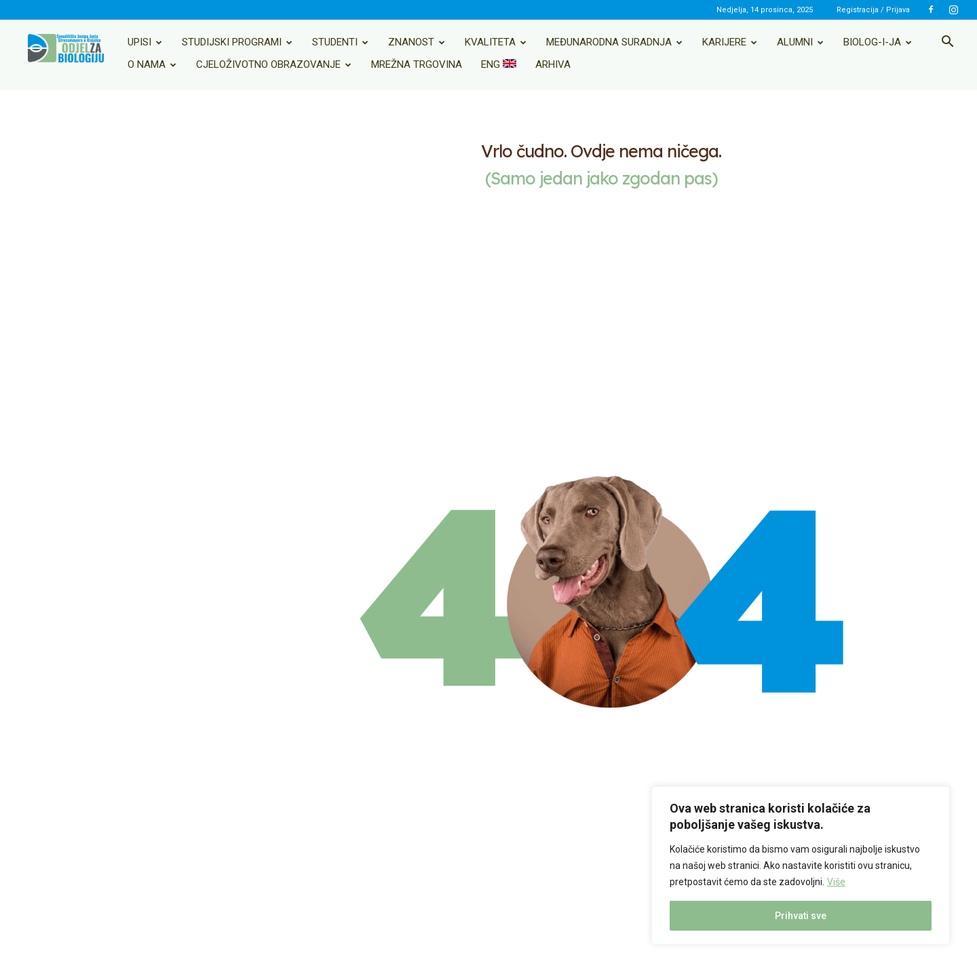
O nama (152, 64)
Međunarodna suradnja (614, 42)
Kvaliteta (495, 42)
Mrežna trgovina (416, 64)
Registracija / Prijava (873, 9)
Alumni (800, 42)
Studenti (340, 42)
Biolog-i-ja (877, 42)
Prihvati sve (800, 915)
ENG (498, 64)
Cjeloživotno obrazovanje (273, 64)
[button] (947, 42)
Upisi (145, 42)
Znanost (416, 42)
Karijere (729, 42)
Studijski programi (237, 42)
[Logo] (66, 48)
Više (836, 881)
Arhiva (553, 64)
